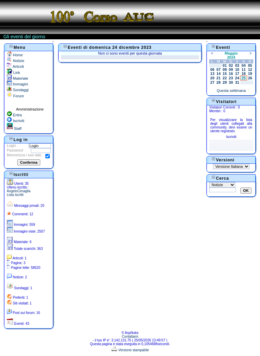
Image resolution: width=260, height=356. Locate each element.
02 (231, 65)
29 (225, 82)
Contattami (130, 336)
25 (243, 78)
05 (250, 65)
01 (225, 65)
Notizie (15, 61)
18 (243, 74)
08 (225, 69)
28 (218, 82)
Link (13, 73)
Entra (14, 115)
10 (237, 69)
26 (250, 78)
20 (212, 78)
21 (218, 78)
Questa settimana (231, 90)
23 (231, 78)
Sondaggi (18, 90)
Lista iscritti (15, 195)
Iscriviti (15, 121)
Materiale (17, 78)
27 (212, 82)
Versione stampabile (130, 350)
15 (225, 74)
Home (15, 55)
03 (237, 65)
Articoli (15, 66)
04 (243, 65)
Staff (14, 128)
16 (231, 74)
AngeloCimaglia (18, 191)
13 (212, 74)
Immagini (17, 84)
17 (237, 74)
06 (212, 69)
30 (231, 82)
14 (218, 74)
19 (250, 74)
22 (225, 78)
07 (218, 69)
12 (250, 69)
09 (231, 69)
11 (243, 69)
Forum (15, 96)
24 (237, 78)
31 (237, 82)
